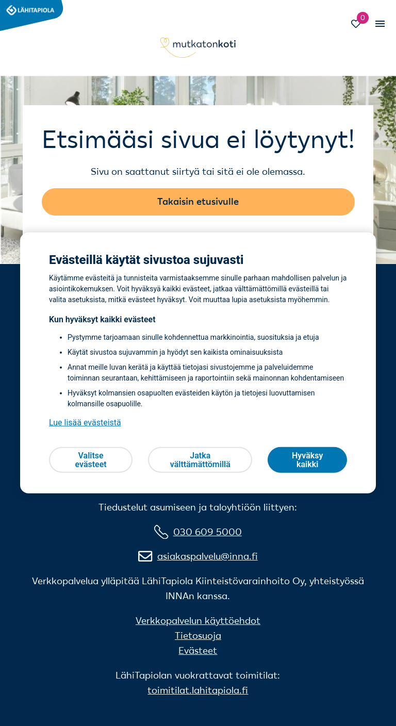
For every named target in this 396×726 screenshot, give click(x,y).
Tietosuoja (198, 635)
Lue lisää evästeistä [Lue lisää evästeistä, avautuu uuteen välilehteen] (85, 422)
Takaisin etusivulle (198, 201)
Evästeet (197, 650)
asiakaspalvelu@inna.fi (207, 556)
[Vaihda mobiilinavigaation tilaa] (379, 23)
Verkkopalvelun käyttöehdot (198, 620)
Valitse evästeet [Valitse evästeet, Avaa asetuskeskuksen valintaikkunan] (90, 460)
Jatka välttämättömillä (200, 460)
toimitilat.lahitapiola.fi (197, 690)
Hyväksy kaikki (307, 460)
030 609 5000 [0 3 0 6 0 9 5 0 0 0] (207, 532)
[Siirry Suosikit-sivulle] (360, 25)
